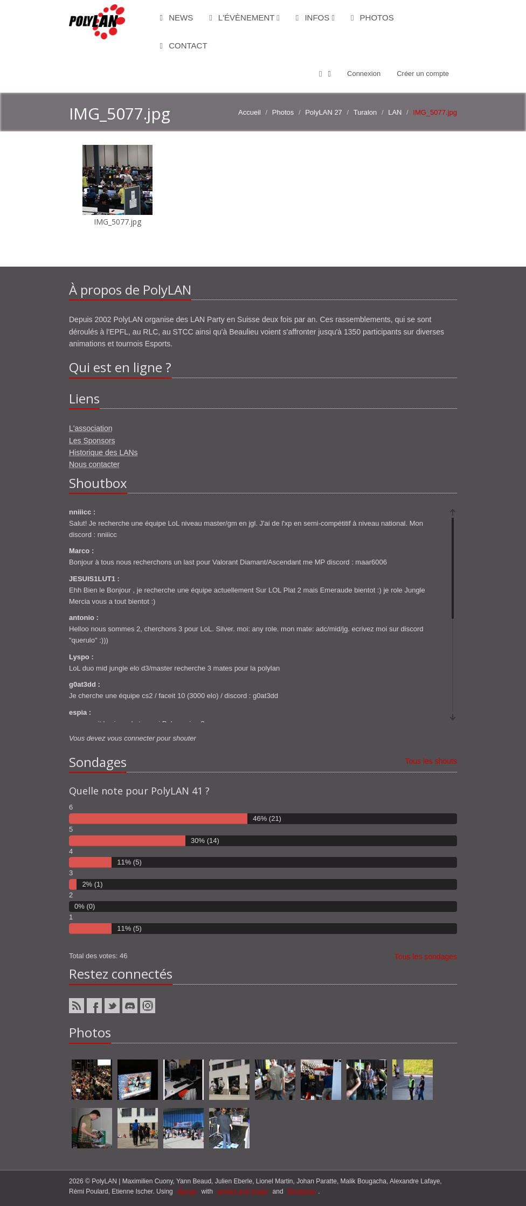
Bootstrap (301, 1191)
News (176, 17)
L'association (91, 428)
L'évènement (244, 17)
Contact (183, 45)
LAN (395, 112)
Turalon (365, 112)
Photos (372, 17)
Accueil (249, 112)
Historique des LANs (103, 452)
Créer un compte (423, 73)
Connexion (363, 73)
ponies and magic (242, 1191)
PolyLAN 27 (323, 112)
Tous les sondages (425, 956)
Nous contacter (94, 464)
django (187, 1191)
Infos (315, 17)
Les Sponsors (92, 440)
